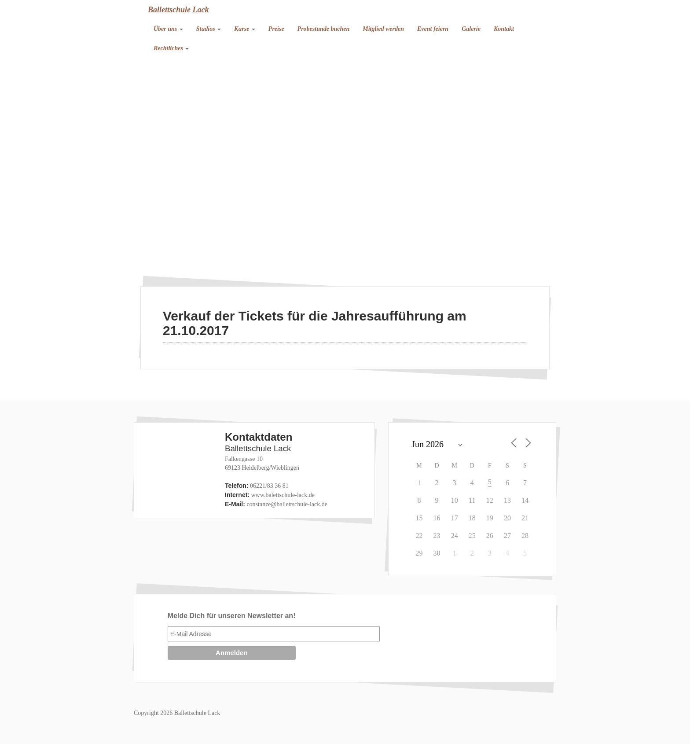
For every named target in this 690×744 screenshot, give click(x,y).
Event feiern (432, 29)
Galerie (471, 29)
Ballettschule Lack (178, 9)
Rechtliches (171, 48)
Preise (276, 29)
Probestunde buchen (323, 29)
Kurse (244, 29)
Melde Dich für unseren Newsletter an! (232, 615)
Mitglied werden (383, 29)
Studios (208, 29)
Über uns (168, 29)
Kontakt (504, 29)
